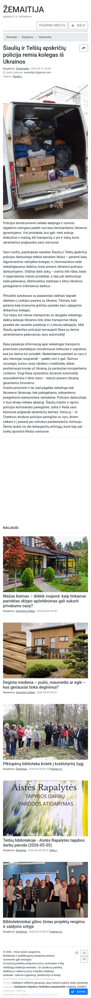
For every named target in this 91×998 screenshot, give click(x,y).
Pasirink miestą (52, 25)
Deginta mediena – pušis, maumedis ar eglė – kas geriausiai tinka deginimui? (44, 685)
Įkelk (78, 25)
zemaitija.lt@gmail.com (37, 72)
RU (84, 953)
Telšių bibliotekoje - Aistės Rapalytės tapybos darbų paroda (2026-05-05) (44, 843)
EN (84, 959)
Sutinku (78, 991)
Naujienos (27, 37)
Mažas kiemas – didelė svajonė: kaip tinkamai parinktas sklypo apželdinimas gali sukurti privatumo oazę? (44, 601)
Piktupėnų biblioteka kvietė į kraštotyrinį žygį (43, 763)
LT (76, 953)
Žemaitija (23, 9)
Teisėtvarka (44, 37)
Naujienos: (16, 68)
